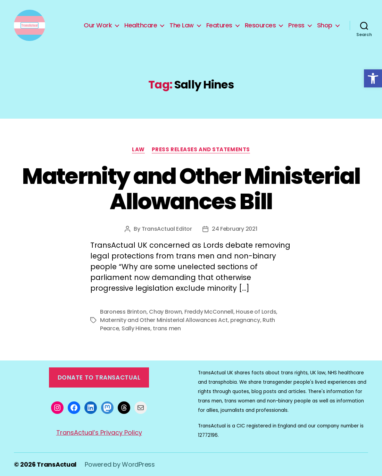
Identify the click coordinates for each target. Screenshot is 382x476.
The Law (181, 25)
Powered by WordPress (120, 464)
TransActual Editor (167, 229)
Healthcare (140, 25)
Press (296, 25)
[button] (373, 78)
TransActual (56, 464)
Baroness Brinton (123, 312)
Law (138, 149)
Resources (260, 25)
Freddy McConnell (208, 312)
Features (219, 25)
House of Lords (256, 312)
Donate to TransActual (99, 377)
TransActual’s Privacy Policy (99, 432)
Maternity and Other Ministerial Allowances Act (164, 320)
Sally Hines (136, 328)
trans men (167, 328)
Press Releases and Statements (201, 149)
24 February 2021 (234, 229)
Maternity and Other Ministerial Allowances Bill (191, 189)
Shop (324, 25)
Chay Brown (165, 312)
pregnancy (245, 320)
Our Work (98, 25)
